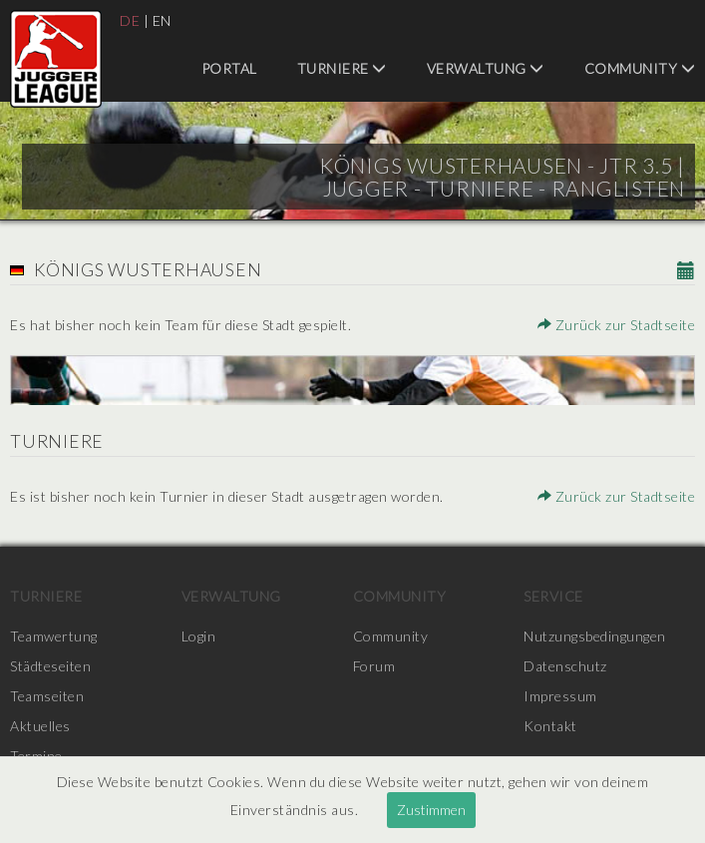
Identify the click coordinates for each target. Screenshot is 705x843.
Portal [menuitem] (229, 68)
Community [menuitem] (640, 68)
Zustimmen (431, 809)
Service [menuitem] (553, 596)
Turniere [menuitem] (342, 68)
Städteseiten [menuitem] (50, 665)
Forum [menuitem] (374, 665)
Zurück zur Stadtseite (616, 324)
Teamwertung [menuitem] (54, 636)
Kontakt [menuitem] (550, 725)
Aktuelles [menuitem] (40, 725)
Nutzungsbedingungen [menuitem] (595, 636)
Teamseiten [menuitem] (47, 695)
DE (130, 20)
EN (162, 20)
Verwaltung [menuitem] (485, 68)
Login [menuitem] (198, 636)
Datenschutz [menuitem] (565, 665)
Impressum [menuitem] (560, 695)
